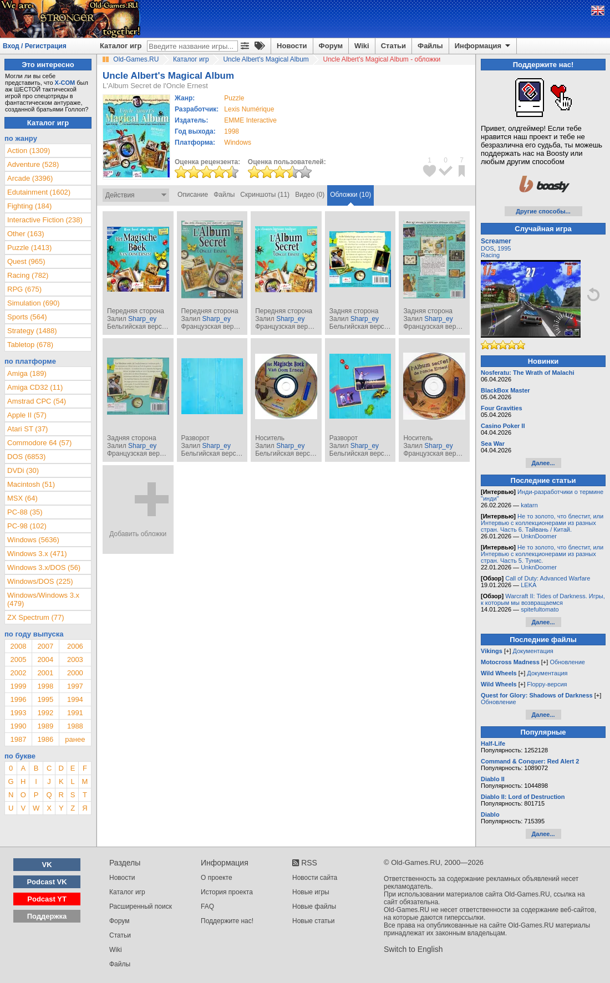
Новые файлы (314, 906)
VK (47, 864)
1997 (75, 686)
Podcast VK (47, 882)
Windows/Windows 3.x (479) (43, 599)
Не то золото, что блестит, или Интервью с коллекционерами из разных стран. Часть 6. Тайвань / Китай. (542, 523)
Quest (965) (26, 261)
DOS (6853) (26, 456)
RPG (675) (24, 289)
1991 (75, 713)
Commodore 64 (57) (39, 443)
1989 (45, 726)
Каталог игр (120, 46)
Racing (490, 255)
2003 (75, 659)
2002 (18, 673)
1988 (75, 726)
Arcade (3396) (30, 178)
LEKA (528, 585)
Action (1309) (28, 150)
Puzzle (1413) (29, 247)
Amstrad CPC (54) (36, 401)
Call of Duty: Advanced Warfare (547, 578)
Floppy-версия (547, 684)
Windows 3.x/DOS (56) (43, 567)
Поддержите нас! (227, 921)
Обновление (567, 662)
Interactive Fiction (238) (45, 220)
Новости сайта (314, 878)
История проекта (227, 892)
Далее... (543, 463)
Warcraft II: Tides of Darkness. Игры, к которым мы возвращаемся (543, 599)
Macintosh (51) (31, 484)
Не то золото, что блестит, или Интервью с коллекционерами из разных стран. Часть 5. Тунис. (542, 554)
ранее (75, 739)
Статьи (393, 46)
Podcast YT (47, 899)
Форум (331, 46)
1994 (75, 699)
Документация (533, 651)
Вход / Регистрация (35, 46)
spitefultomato (539, 609)
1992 (45, 713)
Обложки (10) (350, 194)
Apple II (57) (27, 415)
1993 (18, 713)
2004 (45, 659)
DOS (487, 248)
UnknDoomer (539, 536)
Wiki (361, 46)
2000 (75, 673)
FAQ (207, 906)
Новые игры (310, 892)
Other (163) (25, 234)
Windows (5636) (33, 540)
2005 (18, 659)
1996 (18, 699)
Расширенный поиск (140, 906)
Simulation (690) (33, 303)
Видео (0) (309, 194)
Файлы (430, 46)
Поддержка (47, 916)
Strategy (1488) (32, 331)
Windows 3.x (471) (37, 553)
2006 (75, 646)
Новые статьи (313, 921)
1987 (18, 739)
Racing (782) (27, 275)
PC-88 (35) (25, 512)
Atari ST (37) (27, 429)
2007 (45, 646)
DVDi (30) (23, 470)
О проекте (216, 878)
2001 (45, 673)
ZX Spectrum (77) (35, 617)
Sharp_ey (142, 319)
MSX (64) (22, 498)
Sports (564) (27, 317)
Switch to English (413, 949)
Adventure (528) (33, 164)
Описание (192, 194)
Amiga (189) (27, 373)
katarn (529, 505)
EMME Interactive (250, 120)
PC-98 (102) (27, 526)
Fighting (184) (29, 206)
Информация (483, 46)
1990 (18, 726)
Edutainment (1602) (38, 192)
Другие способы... (543, 211)
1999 (18, 686)
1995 (45, 699)
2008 (18, 646)
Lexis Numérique (249, 109)
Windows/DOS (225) (40, 581)
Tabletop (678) (30, 344)
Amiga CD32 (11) (35, 387)
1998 (231, 131)
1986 (45, 739)
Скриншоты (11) (264, 194)
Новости (292, 46)
